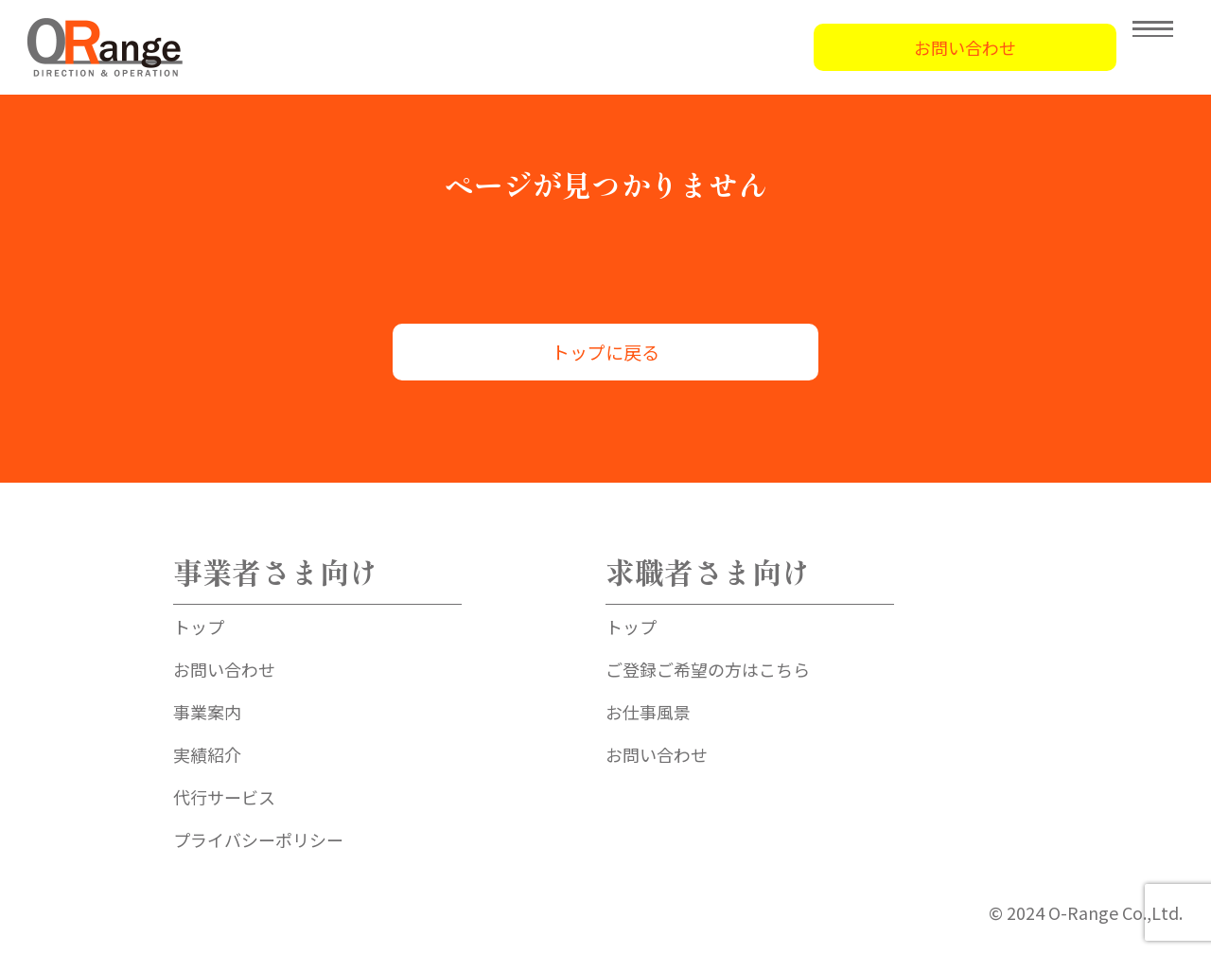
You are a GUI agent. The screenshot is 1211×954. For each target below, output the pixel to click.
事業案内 (207, 711)
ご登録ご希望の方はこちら (708, 669)
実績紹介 (207, 754)
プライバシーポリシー (258, 839)
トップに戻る (605, 351)
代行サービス (224, 797)
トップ (198, 626)
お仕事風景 (648, 711)
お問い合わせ (965, 47)
